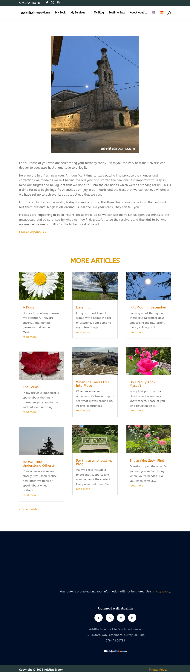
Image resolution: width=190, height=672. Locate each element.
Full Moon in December (148, 307)
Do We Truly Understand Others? (39, 464)
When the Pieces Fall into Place (92, 384)
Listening (83, 307)
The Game (31, 387)
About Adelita (138, 12)
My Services (78, 12)
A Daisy (28, 307)
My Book (60, 12)
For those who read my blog (94, 462)
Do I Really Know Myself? (143, 384)
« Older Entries (29, 509)
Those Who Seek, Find (147, 461)
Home (46, 12)
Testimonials (117, 12)
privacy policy (161, 591)
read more (30, 337)
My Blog (99, 12)
